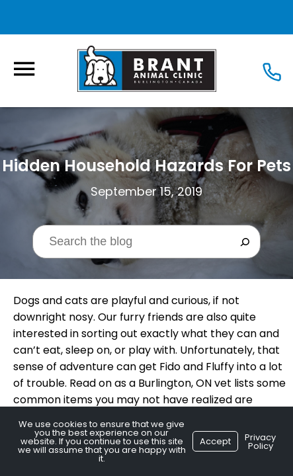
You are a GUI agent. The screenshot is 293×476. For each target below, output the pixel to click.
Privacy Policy (260, 441)
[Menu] (23, 69)
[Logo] (146, 68)
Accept (215, 441)
